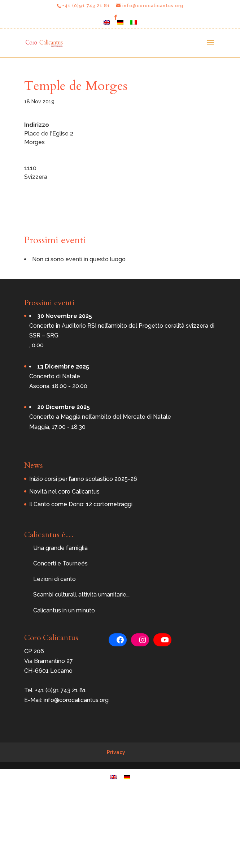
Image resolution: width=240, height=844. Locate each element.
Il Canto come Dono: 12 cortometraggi (80, 504)
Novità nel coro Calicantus (64, 491)
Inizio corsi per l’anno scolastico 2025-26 (83, 478)
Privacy (116, 752)
